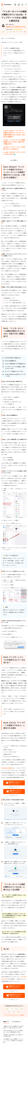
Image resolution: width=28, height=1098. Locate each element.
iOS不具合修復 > (11, 38)
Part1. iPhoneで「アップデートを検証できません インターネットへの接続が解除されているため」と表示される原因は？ (14, 134)
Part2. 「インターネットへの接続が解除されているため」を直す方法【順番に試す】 (14, 142)
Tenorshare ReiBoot (7, 768)
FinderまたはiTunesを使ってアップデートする (15, 375)
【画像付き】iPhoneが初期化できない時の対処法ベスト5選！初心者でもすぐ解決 (13, 1026)
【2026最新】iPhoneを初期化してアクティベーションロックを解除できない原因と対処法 (13, 1040)
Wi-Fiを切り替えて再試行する (13, 358)
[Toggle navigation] (25, 4)
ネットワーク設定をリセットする (14, 371)
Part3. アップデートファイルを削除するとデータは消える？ (14, 148)
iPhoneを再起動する (10, 361)
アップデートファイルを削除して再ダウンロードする (15, 367)
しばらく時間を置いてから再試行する (15, 364)
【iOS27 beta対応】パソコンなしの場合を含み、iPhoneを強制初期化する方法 (13, 1031)
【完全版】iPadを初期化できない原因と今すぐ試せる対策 (13, 1035)
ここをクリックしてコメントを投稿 (14, 1015)
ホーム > (5, 38)
